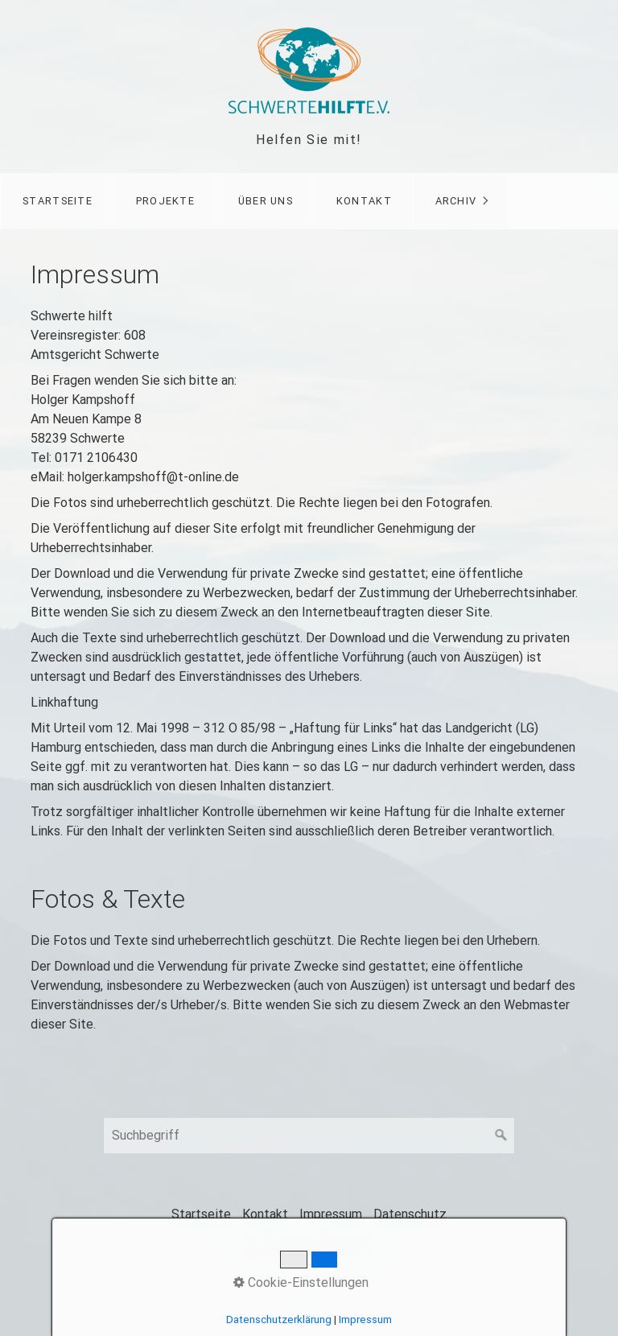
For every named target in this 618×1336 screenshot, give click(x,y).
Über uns (265, 201)
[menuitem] (57, 201)
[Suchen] (501, 1135)
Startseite (58, 201)
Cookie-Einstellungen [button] (301, 1282)
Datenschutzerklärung (279, 1319)
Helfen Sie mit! (309, 139)
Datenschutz (410, 1214)
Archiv (456, 201)
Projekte (165, 201)
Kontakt (364, 201)
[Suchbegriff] (309, 1135)
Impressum (330, 1214)
